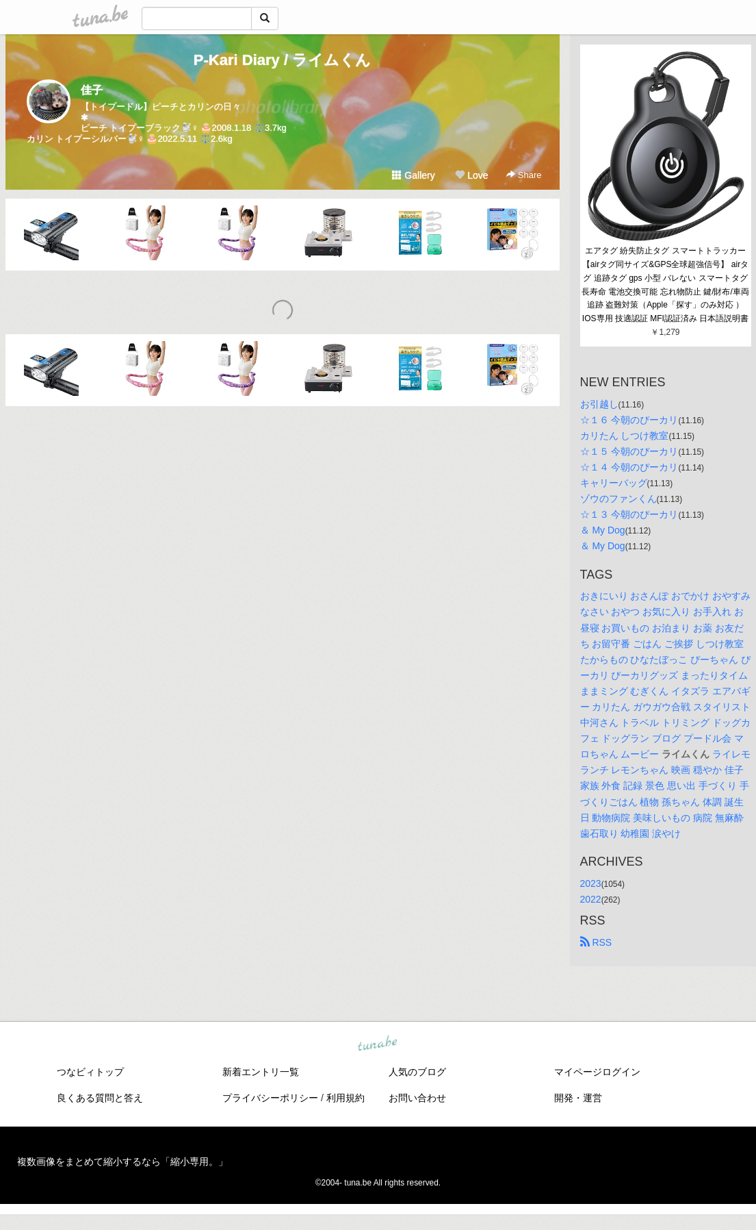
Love (471, 175)
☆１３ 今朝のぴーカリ (629, 514)
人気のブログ (417, 1071)
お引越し (599, 404)
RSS (596, 942)
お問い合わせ (417, 1097)
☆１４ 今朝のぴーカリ (629, 467)
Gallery (413, 175)
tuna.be (377, 1043)
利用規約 (345, 1097)
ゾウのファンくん (618, 498)
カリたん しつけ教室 (624, 435)
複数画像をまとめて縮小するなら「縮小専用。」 (122, 1161)
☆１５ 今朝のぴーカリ (629, 451)
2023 (590, 883)
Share (523, 175)
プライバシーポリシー (270, 1097)
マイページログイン (597, 1071)
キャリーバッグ (613, 482)
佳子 (92, 90)
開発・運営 (578, 1097)
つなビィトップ (90, 1071)
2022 (590, 899)
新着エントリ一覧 (260, 1071)
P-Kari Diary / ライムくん (282, 59)
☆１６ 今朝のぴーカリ (629, 419)
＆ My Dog (602, 530)
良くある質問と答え (100, 1097)
